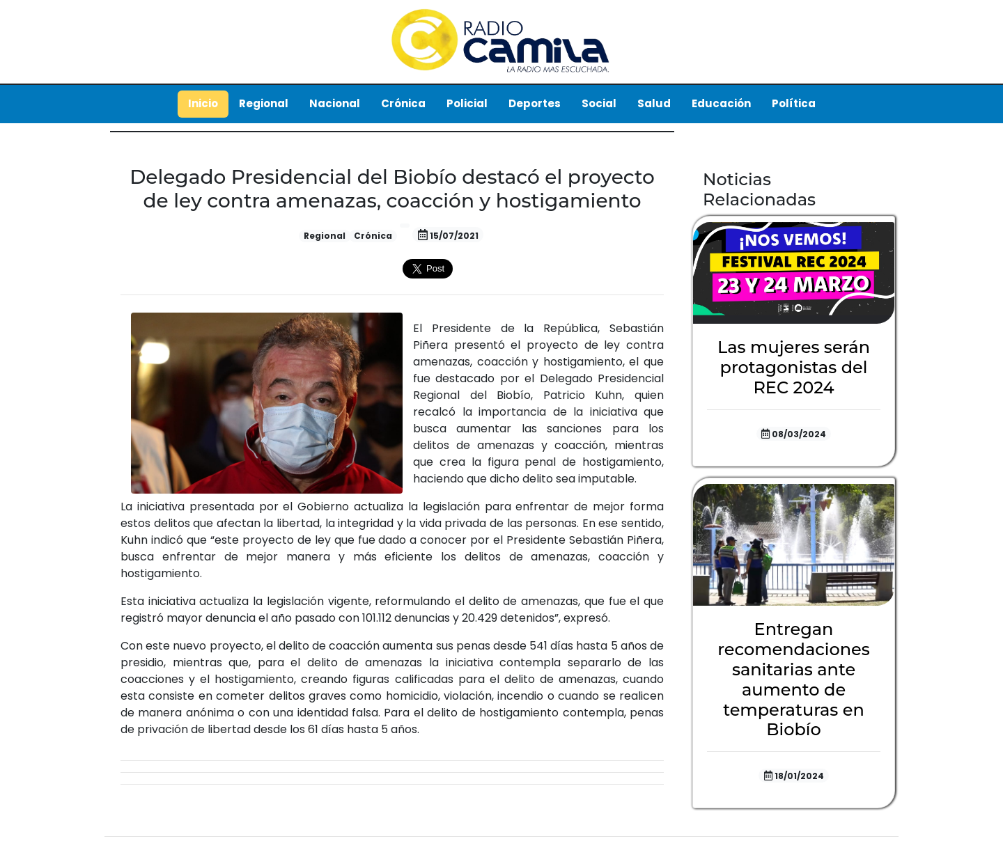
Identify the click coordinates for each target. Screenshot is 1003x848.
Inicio (203, 103)
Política (794, 103)
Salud (654, 103)
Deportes (534, 103)
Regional (263, 103)
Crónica (403, 103)
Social (599, 103)
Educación (721, 103)
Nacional (334, 103)
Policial (467, 103)
